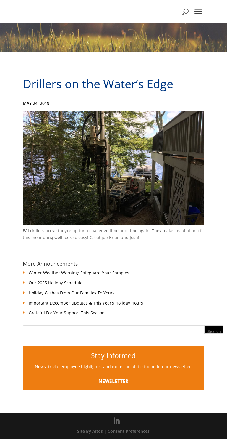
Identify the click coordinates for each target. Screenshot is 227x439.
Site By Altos (90, 431)
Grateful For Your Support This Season (67, 312)
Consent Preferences (129, 431)
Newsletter (113, 381)
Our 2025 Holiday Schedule (55, 283)
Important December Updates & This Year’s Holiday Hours (86, 303)
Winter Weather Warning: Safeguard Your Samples (79, 272)
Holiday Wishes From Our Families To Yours (72, 293)
